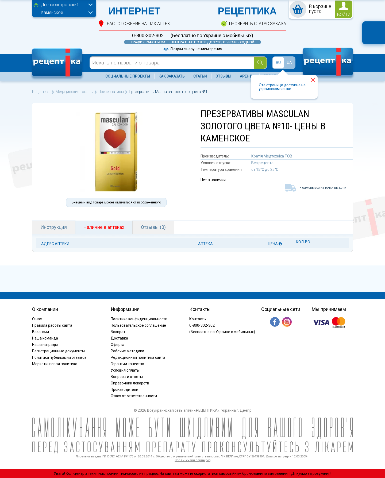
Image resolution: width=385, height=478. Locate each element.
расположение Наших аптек (138, 23)
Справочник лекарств (130, 383)
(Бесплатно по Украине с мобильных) (212, 35)
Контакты (197, 319)
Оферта (117, 344)
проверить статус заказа (257, 23)
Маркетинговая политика (54, 364)
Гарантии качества (127, 364)
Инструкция (53, 227)
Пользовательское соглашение (138, 325)
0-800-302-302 (148, 35)
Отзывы (223, 76)
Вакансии (40, 332)
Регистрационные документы (58, 351)
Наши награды (45, 344)
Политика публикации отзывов (59, 357)
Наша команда (45, 338)
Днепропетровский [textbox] (60, 4)
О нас (37, 319)
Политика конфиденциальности (139, 319)
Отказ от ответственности (134, 396)
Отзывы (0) (153, 227)
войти (344, 14)
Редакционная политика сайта (138, 357)
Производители (124, 389)
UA (289, 62)
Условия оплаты (125, 370)
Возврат (118, 332)
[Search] (260, 63)
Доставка (119, 338)
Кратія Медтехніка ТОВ (271, 156)
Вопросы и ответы (127, 377)
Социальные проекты (127, 76)
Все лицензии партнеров (192, 460)
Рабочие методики (127, 351)
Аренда (247, 76)
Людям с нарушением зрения (192, 49)
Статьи (200, 76)
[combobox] (65, 5)
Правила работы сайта (52, 325)
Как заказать (172, 76)
